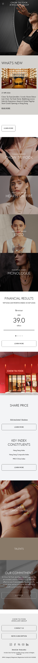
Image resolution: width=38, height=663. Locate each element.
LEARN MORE (8, 128)
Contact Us (19, 628)
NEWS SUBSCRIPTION (19, 636)
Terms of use (15, 649)
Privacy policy (22, 649)
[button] (16, 54)
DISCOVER (19, 595)
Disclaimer (25, 420)
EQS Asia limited (15, 420)
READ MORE (6, 108)
